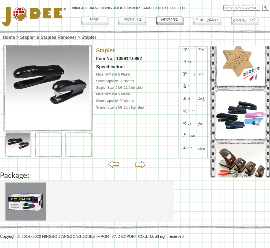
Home (9, 37)
